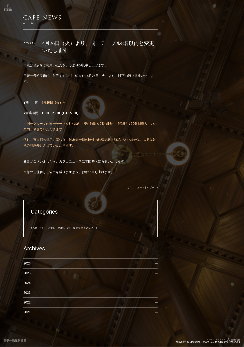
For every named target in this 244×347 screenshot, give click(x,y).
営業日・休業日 (57, 227)
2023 (90, 292)
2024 (90, 283)
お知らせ (36, 227)
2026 (90, 263)
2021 (90, 312)
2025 (90, 273)
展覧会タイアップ (83, 227)
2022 (90, 302)
